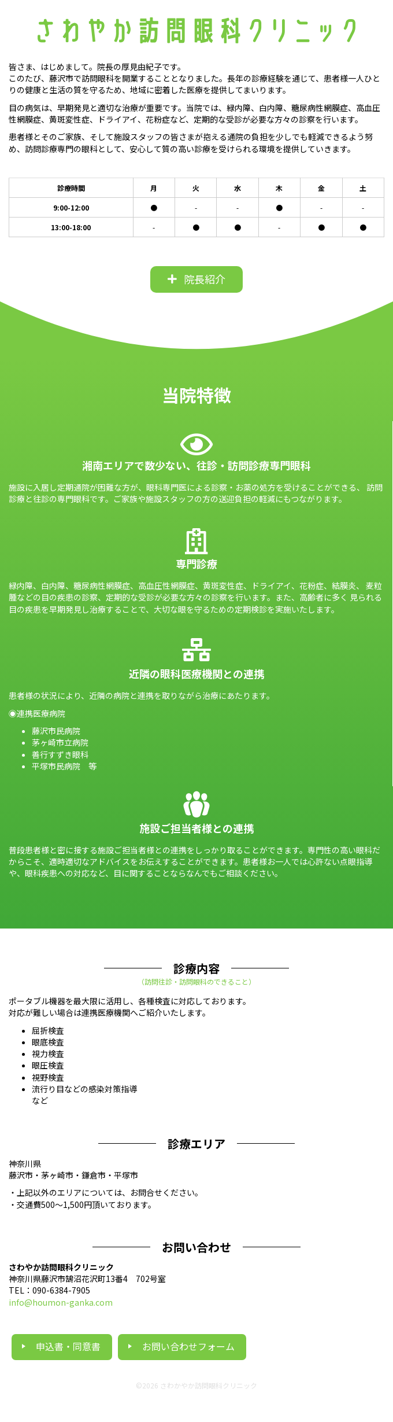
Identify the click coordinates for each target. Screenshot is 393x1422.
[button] (196, 279)
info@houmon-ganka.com (61, 1302)
